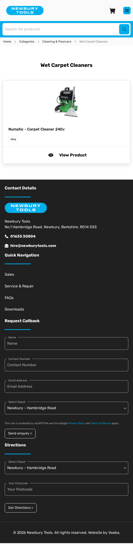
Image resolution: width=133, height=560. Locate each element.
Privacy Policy (76, 423)
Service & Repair (19, 286)
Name (12, 337)
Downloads (14, 309)
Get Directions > (20, 508)
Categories (26, 41)
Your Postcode (18, 483)
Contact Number (19, 359)
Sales (9, 274)
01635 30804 (20, 236)
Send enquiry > (20, 433)
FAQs (9, 298)
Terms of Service (101, 423)
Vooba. (114, 532)
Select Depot (17, 402)
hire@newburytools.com (30, 246)
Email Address (17, 380)
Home (7, 41)
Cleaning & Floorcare (56, 41)
